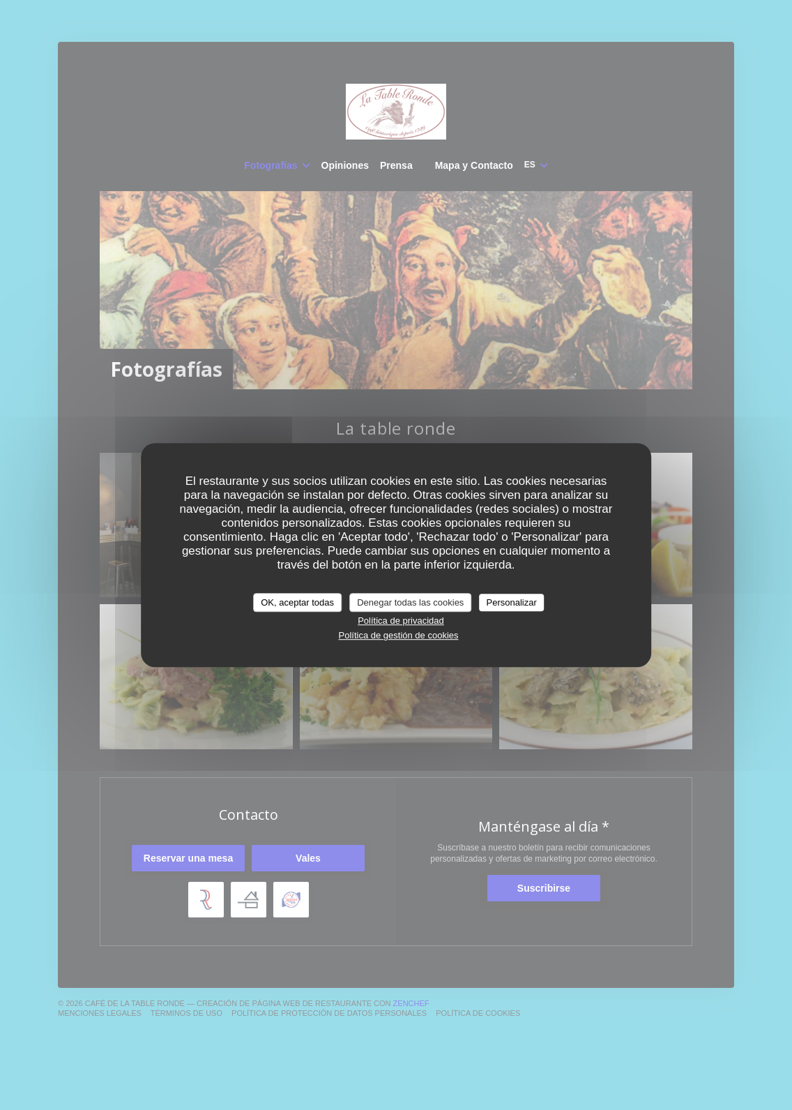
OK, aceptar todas (297, 602)
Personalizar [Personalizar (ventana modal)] (512, 602)
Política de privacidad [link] (401, 620)
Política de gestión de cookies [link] (399, 635)
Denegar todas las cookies (410, 602)
